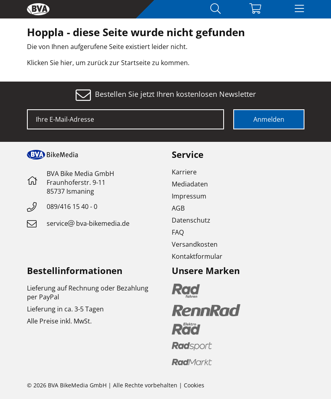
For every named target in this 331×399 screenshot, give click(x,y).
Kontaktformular (197, 256)
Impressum (189, 196)
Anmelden (268, 119)
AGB (178, 208)
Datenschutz (191, 220)
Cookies (194, 385)
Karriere (184, 172)
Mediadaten (190, 184)
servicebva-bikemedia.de (88, 223)
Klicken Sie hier (49, 62)
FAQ (178, 232)
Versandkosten (195, 244)
